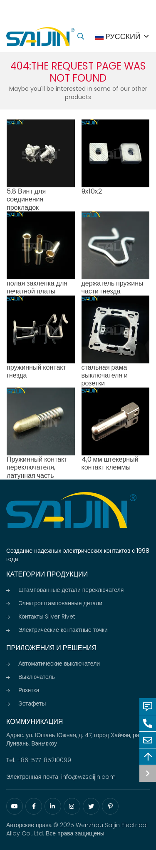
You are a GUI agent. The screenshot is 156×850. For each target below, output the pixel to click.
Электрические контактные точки (63, 630)
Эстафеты (32, 703)
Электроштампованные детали (60, 603)
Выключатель (36, 677)
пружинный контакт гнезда (36, 371)
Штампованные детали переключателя (71, 590)
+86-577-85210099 (44, 760)
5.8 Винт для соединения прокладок (26, 199)
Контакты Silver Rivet (46, 616)
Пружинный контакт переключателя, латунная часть (37, 467)
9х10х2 (92, 191)
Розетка (29, 690)
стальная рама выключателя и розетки (105, 375)
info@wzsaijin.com (88, 777)
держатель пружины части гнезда (113, 287)
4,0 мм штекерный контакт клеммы (110, 463)
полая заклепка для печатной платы (37, 287)
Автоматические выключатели (59, 663)
